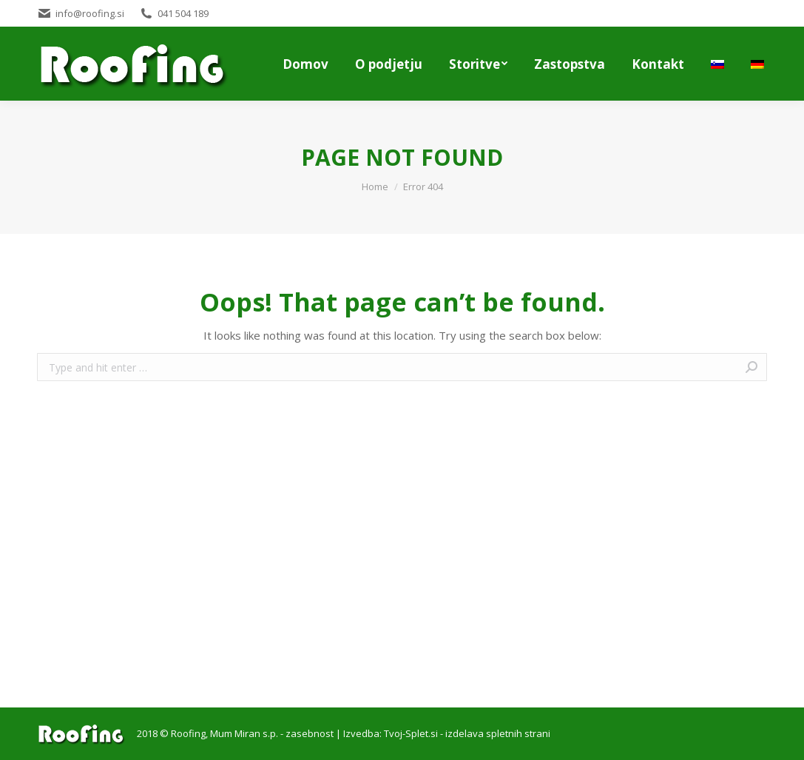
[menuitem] (305, 63)
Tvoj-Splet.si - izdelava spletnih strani (467, 733)
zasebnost (310, 733)
